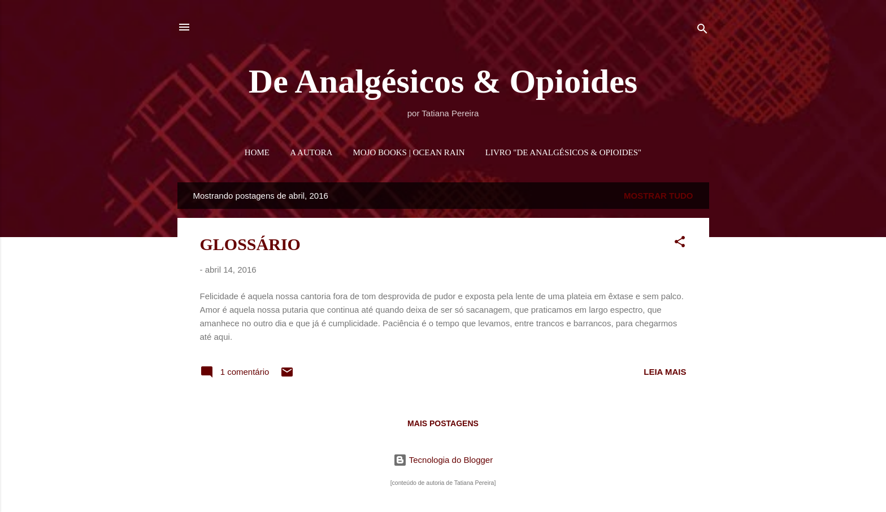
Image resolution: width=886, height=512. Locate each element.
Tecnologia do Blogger (443, 460)
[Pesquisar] (702, 31)
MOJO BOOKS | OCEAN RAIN (409, 152)
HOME (257, 152)
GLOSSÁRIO (250, 244)
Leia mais (665, 372)
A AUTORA (311, 152)
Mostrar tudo (658, 195)
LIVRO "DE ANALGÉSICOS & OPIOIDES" (563, 152)
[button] (680, 243)
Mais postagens (443, 423)
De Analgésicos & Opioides (443, 81)
